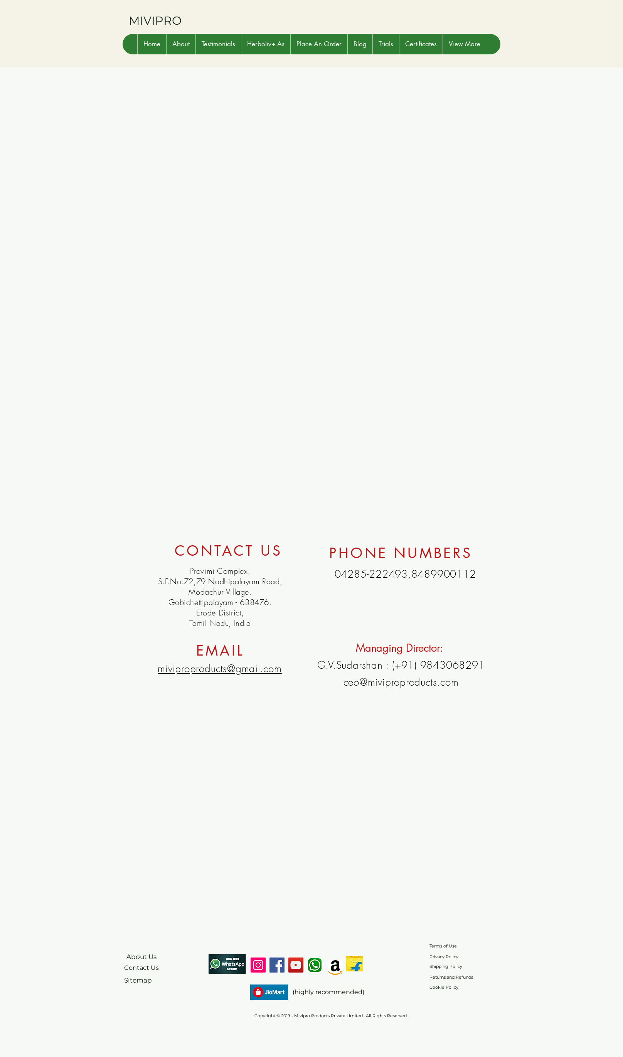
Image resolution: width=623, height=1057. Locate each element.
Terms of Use (443, 946)
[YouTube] (295, 965)
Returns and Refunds (451, 977)
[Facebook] (277, 965)
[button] (180, 44)
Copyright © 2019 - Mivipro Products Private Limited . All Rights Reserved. (330, 1015)
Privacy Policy (443, 956)
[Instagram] (258, 965)
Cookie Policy (443, 987)
